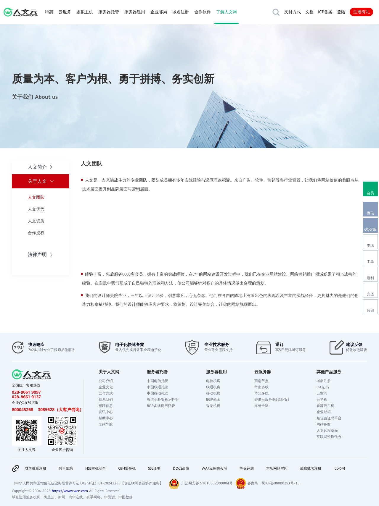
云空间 (322, 393)
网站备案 (324, 424)
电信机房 (213, 381)
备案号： (255, 483)
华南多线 (261, 387)
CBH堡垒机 (127, 468)
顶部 (370, 310)
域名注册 (180, 11)
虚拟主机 (84, 11)
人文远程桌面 (327, 431)
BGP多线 (213, 399)
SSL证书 (323, 387)
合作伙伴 (202, 11)
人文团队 (36, 197)
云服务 (65, 11)
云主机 (322, 399)
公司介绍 (106, 381)
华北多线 (261, 393)
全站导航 (106, 424)
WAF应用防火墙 (214, 468)
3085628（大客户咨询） (60, 409)
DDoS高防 (181, 468)
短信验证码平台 (329, 418)
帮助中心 (106, 418)
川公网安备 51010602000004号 (207, 483)
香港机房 (213, 406)
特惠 (49, 11)
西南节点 (261, 381)
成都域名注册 (310, 468)
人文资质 (36, 221)
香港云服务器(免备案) (271, 399)
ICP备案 (325, 11)
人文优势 (36, 209)
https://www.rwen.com (70, 491)
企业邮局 (158, 11)
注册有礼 (361, 11)
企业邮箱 (324, 412)
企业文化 (106, 387)
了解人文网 (226, 11)
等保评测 (247, 468)
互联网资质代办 (329, 437)
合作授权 (36, 232)
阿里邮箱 (66, 468)
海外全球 (261, 406)
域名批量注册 (35, 468)
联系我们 (106, 399)
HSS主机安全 (95, 468)
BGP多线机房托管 (161, 406)
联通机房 (213, 387)
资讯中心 (106, 412)
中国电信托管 (157, 381)
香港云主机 (325, 406)
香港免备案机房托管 (163, 399)
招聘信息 (106, 406)
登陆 (341, 11)
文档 (309, 11)
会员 (370, 193)
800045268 (22, 409)
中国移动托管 (157, 393)
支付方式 (292, 11)
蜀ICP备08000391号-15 (281, 483)
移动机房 (213, 393)
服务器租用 (134, 11)
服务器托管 (108, 11)
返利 (370, 278)
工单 (370, 262)
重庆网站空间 (277, 468)
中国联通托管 (157, 387)
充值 (370, 294)
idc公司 (339, 468)
